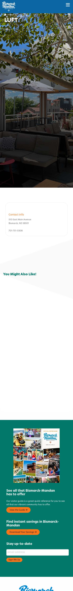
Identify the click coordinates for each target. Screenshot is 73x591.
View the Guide (18, 496)
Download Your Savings (23, 518)
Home (8, 15)
